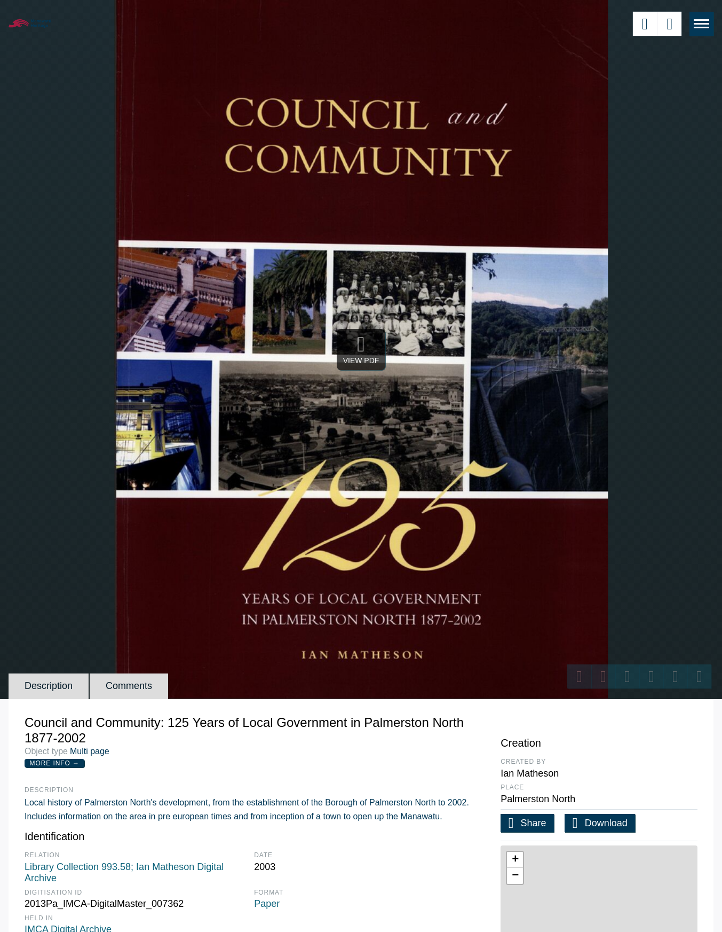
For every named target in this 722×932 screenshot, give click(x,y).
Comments (129, 685)
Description (49, 685)
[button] (515, 860)
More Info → (55, 763)
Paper (267, 903)
